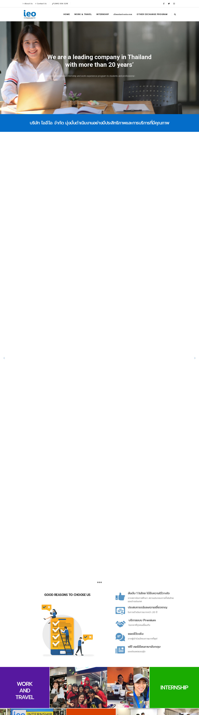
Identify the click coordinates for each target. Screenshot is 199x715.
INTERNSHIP (102, 14)
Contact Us (41, 3)
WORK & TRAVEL (83, 14)
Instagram (68, 679)
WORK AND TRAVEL (24, 430)
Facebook (51, 679)
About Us (28, 3)
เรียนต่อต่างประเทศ (122, 14)
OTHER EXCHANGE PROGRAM (152, 14)
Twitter (57, 679)
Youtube (62, 679)
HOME (66, 14)
